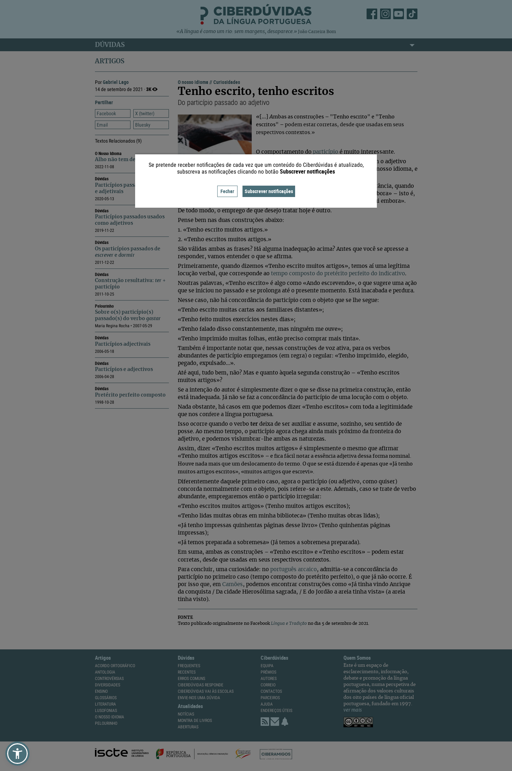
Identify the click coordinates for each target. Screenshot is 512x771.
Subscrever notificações (269, 191)
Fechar (227, 191)
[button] (17, 753)
